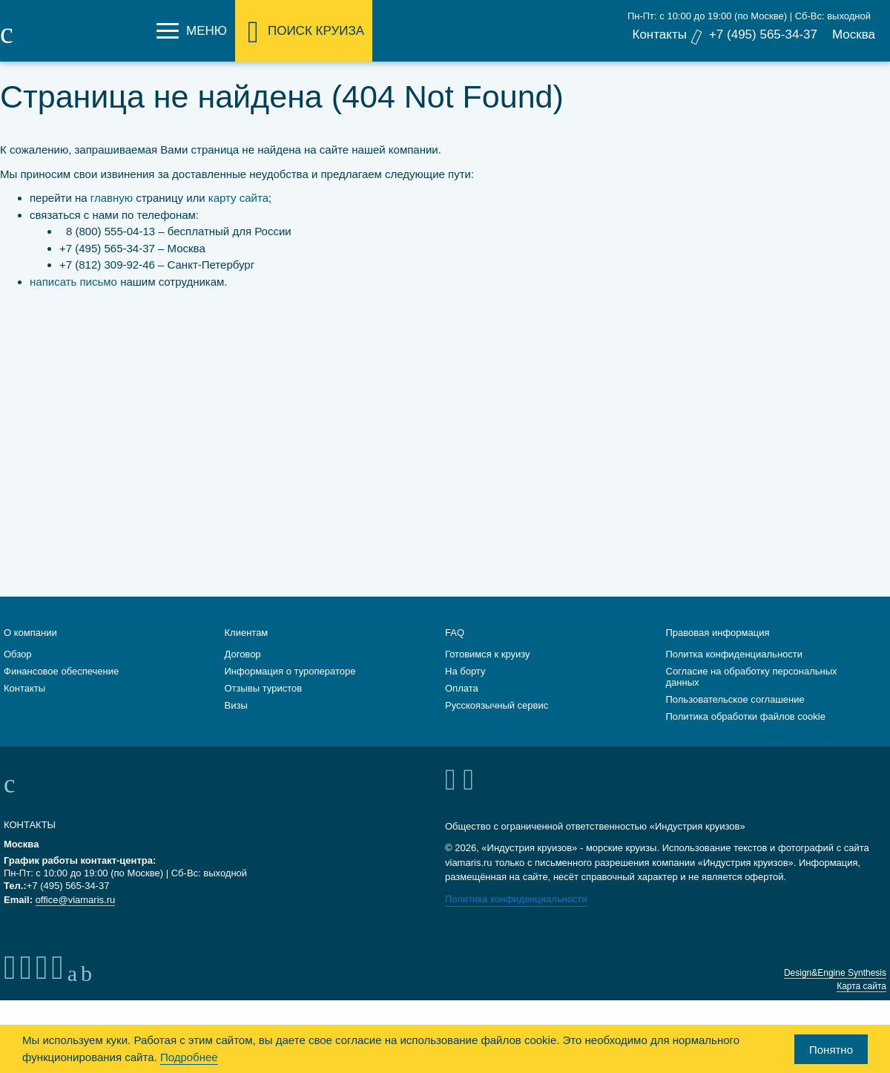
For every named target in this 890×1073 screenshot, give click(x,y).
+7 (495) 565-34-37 (763, 34)
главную (111, 197)
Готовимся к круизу (487, 670)
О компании (30, 648)
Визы (236, 721)
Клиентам (246, 648)
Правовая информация (718, 648)
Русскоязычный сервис (496, 721)
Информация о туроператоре (290, 687)
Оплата (461, 704)
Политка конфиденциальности (734, 670)
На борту (465, 687)
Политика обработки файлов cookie (745, 732)
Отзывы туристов (264, 704)
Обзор (18, 670)
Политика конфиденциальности (516, 915)
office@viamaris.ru (76, 916)
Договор (243, 670)
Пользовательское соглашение (735, 715)
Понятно (831, 1049)
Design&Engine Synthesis (835, 989)
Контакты (659, 34)
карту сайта (238, 197)
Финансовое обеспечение (61, 687)
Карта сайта (861, 1002)
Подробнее (189, 1057)
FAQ (454, 648)
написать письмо (73, 281)
